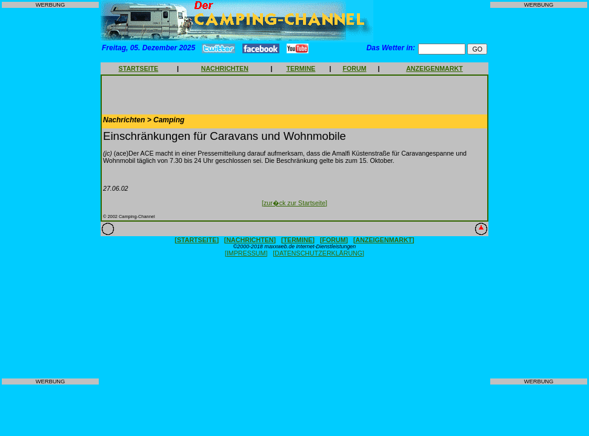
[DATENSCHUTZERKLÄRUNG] (318, 253)
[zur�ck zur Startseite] (294, 202)
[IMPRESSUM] (246, 253)
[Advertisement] (50, 193)
